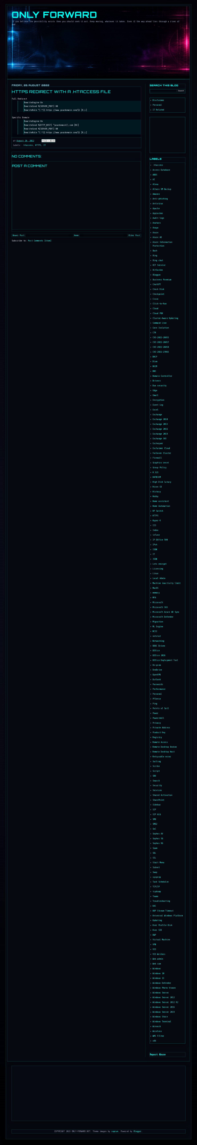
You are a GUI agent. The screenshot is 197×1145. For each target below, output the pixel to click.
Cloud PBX (158, 313)
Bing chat (158, 260)
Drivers (157, 381)
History (157, 491)
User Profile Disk (162, 925)
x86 (154, 1041)
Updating (157, 920)
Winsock (157, 1026)
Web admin (158, 959)
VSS (154, 949)
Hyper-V (157, 520)
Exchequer (158, 443)
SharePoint (158, 800)
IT (44, 145)
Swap (155, 872)
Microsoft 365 (160, 607)
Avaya (155, 228)
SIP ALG (157, 814)
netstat (157, 636)
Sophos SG (158, 838)
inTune (156, 535)
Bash (155, 251)
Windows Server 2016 (164, 1007)
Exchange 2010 (160, 419)
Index (155, 530)
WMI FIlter (158, 1036)
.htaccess (27, 145)
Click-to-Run (160, 303)
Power (155, 713)
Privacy (157, 723)
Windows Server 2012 (164, 997)
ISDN (155, 549)
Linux (155, 573)
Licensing (158, 569)
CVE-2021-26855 (161, 337)
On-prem (157, 665)
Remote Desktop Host (164, 752)
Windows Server (161, 993)
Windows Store (160, 1017)
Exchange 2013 (160, 424)
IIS (154, 525)
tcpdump (157, 891)
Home (76, 235)
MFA (154, 597)
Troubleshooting (161, 901)
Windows (157, 968)
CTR (154, 332)
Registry (157, 737)
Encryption (158, 400)
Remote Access (160, 742)
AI (154, 179)
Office (156, 650)
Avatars (157, 223)
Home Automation (161, 506)
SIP (154, 809)
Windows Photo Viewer (164, 988)
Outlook (157, 679)
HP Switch (158, 511)
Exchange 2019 (160, 434)
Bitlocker (158, 270)
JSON (155, 559)
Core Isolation (161, 328)
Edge (155, 390)
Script (156, 771)
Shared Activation (162, 795)
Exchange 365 (160, 438)
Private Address (161, 727)
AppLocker (158, 213)
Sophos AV (158, 834)
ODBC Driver (159, 646)
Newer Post (18, 235)
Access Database (161, 170)
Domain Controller (162, 376)
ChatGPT (157, 284)
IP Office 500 (160, 540)
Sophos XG (158, 843)
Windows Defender (162, 983)
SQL (154, 853)
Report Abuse (157, 1054)
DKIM (155, 366)
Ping (155, 703)
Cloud (155, 308)
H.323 (155, 472)
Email (155, 395)
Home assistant (161, 501)
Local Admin (159, 578)
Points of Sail (161, 708)
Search (156, 781)
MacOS (155, 588)
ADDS (155, 175)
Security (157, 785)
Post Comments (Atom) (39, 241)
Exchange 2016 (160, 429)
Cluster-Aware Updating (165, 318)
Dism (155, 361)
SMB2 (155, 824)
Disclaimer (158, 100)
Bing (155, 255)
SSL (154, 858)
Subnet (156, 867)
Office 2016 (159, 655)
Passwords (158, 684)
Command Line (160, 323)
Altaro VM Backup (162, 189)
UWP (154, 935)
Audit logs (158, 218)
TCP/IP (156, 886)
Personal (157, 105)
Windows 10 (158, 973)
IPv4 (155, 544)
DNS (154, 371)
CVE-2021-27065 (161, 352)
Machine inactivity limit (167, 583)
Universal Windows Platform (168, 915)
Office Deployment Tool (165, 660)
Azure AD (157, 237)
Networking (158, 641)
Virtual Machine (161, 939)
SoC (154, 829)
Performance (159, 689)
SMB (154, 819)
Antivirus (158, 203)
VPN (154, 944)
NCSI (155, 631)
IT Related (158, 110)
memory (156, 593)
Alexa (155, 184)
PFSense (157, 699)
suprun (114, 1131)
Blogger (157, 275)
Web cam (157, 964)
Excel (155, 410)
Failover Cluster (162, 453)
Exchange (157, 414)
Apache (156, 208)
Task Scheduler (161, 882)
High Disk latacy (162, 482)
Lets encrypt (160, 564)
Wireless (157, 1031)
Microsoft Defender (163, 617)
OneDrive (157, 670)
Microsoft (158, 602)
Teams (155, 896)
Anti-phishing (160, 199)
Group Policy (160, 467)
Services (157, 790)
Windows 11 (158, 978)
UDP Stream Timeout (163, 911)
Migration (158, 622)
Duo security (160, 385)
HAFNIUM (157, 477)
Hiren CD (157, 487)
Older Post (134, 235)
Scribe (156, 766)
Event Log (158, 405)
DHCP (155, 357)
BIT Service (159, 265)
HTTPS (38, 145)
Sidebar (157, 805)
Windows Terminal (162, 1021)
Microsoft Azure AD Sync (166, 612)
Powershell (158, 718)
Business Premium (162, 280)
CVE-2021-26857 (161, 342)
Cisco (155, 299)
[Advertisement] (158, 134)
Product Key (159, 732)
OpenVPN (157, 674)
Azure (155, 232)
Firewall (157, 458)
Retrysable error (162, 756)
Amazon (156, 194)
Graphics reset (161, 463)
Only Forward (54, 14)
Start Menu (158, 862)
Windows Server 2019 (164, 1012)
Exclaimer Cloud (161, 448)
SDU (154, 776)
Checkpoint (158, 294)
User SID (157, 930)
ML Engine (158, 626)
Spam (155, 848)
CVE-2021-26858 (161, 347)
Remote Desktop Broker (165, 747)
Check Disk (158, 289)
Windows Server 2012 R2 (165, 1002)
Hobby (155, 496)
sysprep (157, 877)
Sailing (157, 761)
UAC (154, 906)
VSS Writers (159, 954)
